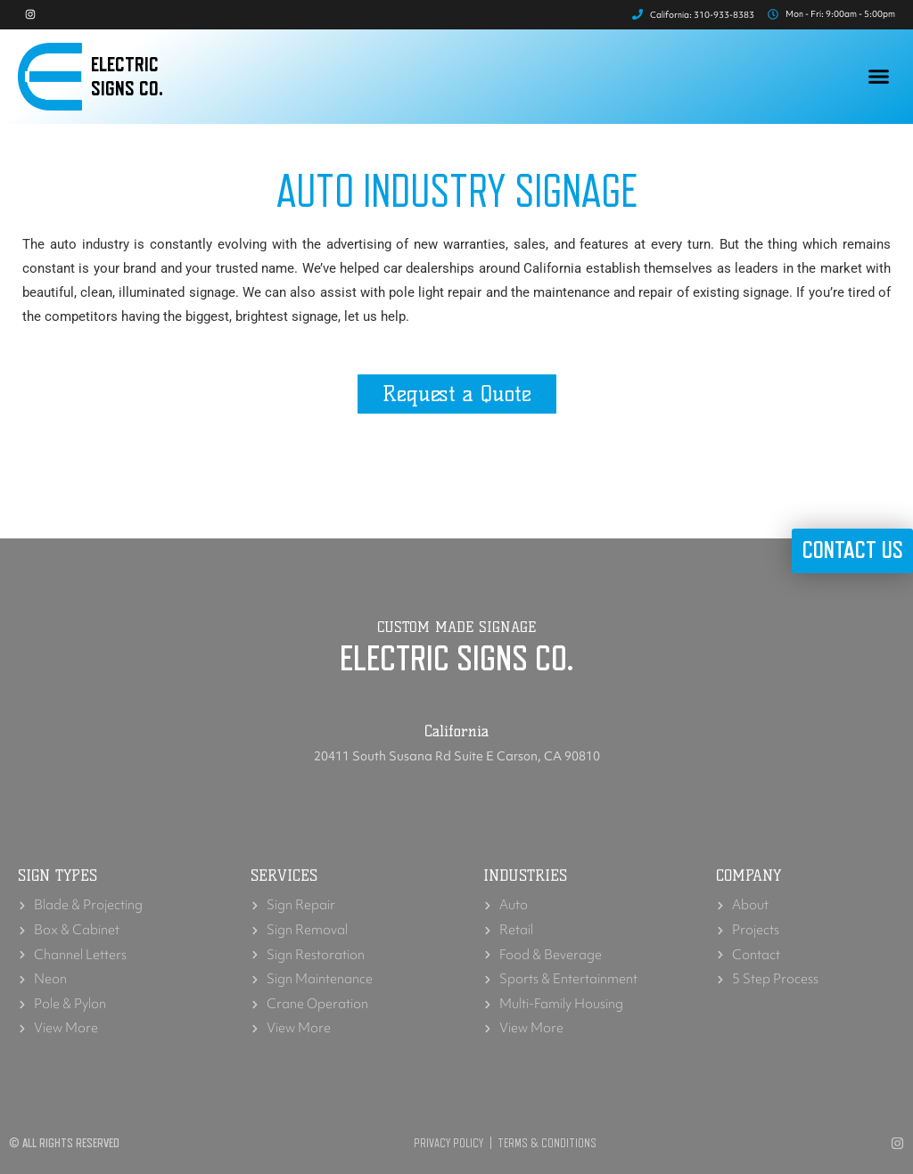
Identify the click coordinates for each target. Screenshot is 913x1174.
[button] (879, 79)
